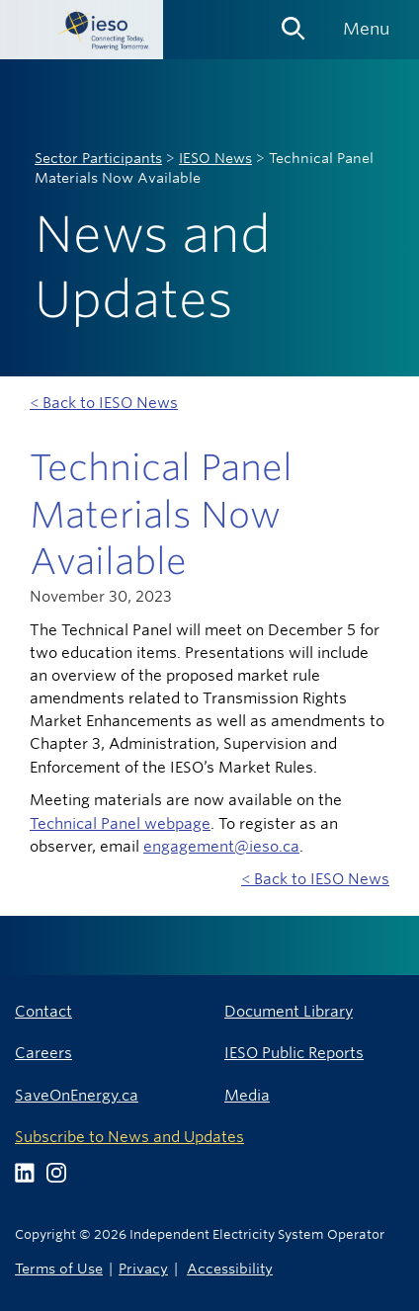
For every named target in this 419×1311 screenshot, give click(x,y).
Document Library (288, 1011)
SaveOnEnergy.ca (76, 1095)
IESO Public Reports (294, 1052)
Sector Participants (98, 158)
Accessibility (230, 1268)
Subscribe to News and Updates (129, 1136)
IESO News (215, 158)
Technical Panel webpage (120, 823)
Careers (43, 1052)
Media (247, 1095)
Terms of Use (59, 1268)
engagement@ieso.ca (221, 846)
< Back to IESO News (104, 402)
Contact (43, 1011)
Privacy (143, 1268)
